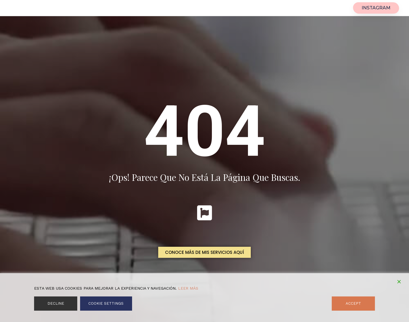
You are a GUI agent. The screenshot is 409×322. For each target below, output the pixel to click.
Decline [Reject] (55, 303)
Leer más (188, 288)
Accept (354, 303)
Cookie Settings (106, 303)
